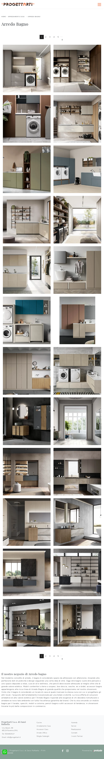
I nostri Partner (77, 736)
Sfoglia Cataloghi (43, 736)
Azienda (74, 722)
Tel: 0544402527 (8, 734)
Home (3, 17)
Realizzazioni (76, 729)
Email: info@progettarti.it (11, 737)
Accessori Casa (42, 729)
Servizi (73, 726)
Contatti (74, 733)
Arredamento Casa (16, 17)
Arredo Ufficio (42, 733)
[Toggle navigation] (99, 4)
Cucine (39, 722)
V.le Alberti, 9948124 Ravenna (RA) (10, 729)
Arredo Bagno (34, 17)
